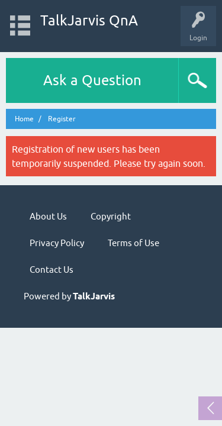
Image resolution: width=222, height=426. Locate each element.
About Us (48, 216)
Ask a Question (92, 80)
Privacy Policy (57, 243)
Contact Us (51, 269)
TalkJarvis (94, 296)
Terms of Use (133, 243)
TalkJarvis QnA (89, 20)
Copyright (111, 216)
